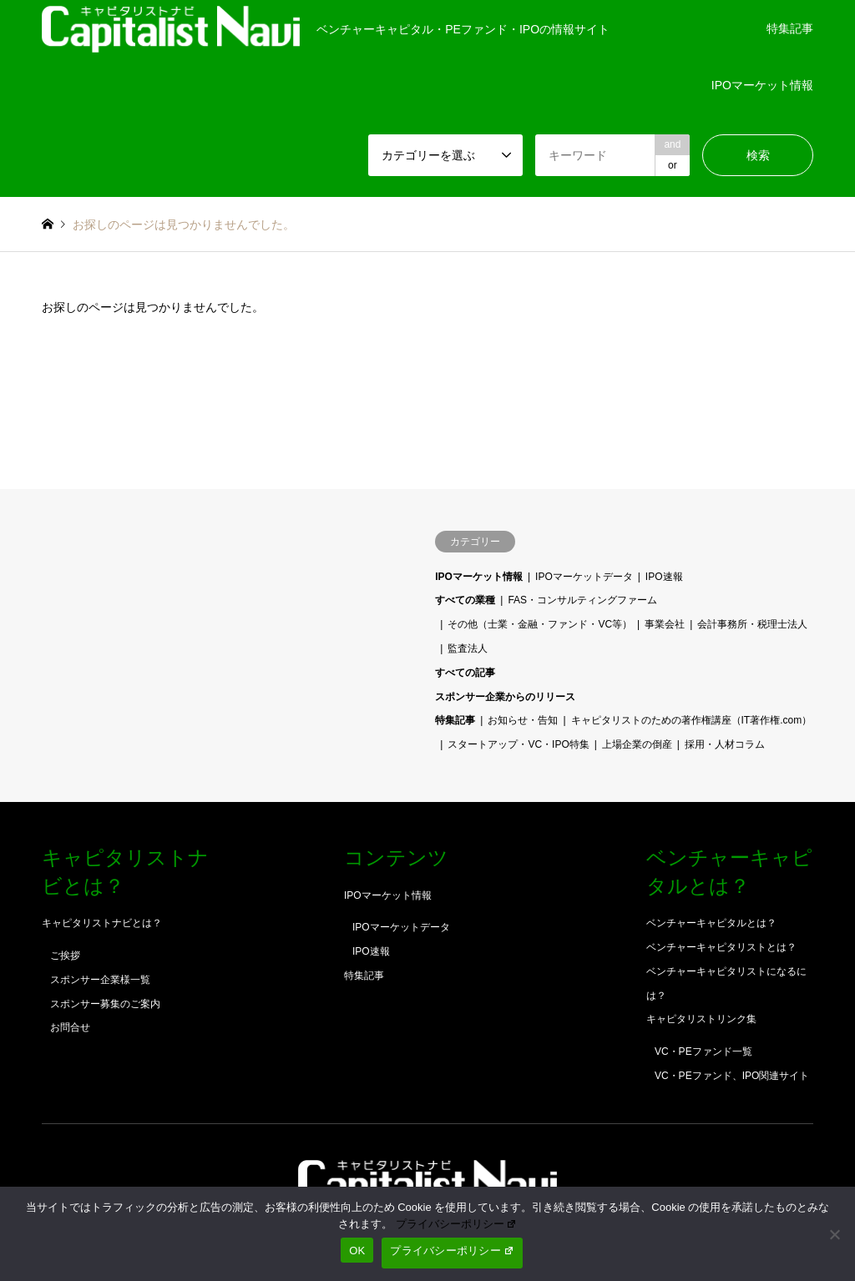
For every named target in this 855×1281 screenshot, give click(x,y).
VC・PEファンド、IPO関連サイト (732, 1076)
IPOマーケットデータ (584, 577)
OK (357, 1250)
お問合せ (70, 1027)
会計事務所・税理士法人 (752, 624)
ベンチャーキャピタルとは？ (711, 923)
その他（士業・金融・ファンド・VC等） (540, 624)
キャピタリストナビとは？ (102, 923)
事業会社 (665, 624)
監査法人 (468, 648)
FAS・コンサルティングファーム (582, 600)
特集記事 (789, 28)
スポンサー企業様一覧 (100, 980)
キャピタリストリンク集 (701, 1019)
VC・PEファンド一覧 (703, 1051)
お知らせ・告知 (523, 720)
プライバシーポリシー (457, 1224)
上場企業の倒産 (637, 744)
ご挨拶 (65, 955)
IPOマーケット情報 (762, 85)
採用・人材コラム (725, 744)
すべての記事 (465, 672)
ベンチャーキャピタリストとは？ (721, 947)
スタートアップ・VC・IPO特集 (518, 744)
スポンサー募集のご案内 (105, 1004)
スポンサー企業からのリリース (505, 697)
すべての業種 (465, 600)
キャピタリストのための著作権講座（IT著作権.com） (691, 720)
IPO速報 (664, 577)
